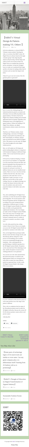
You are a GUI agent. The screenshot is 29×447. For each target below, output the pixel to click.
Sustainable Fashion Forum (12, 396)
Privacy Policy (14, 445)
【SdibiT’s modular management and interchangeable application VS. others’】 (22, 338)
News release (8, 327)
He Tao (14, 47)
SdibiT (4, 3)
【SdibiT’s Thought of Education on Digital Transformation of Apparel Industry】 (14, 381)
